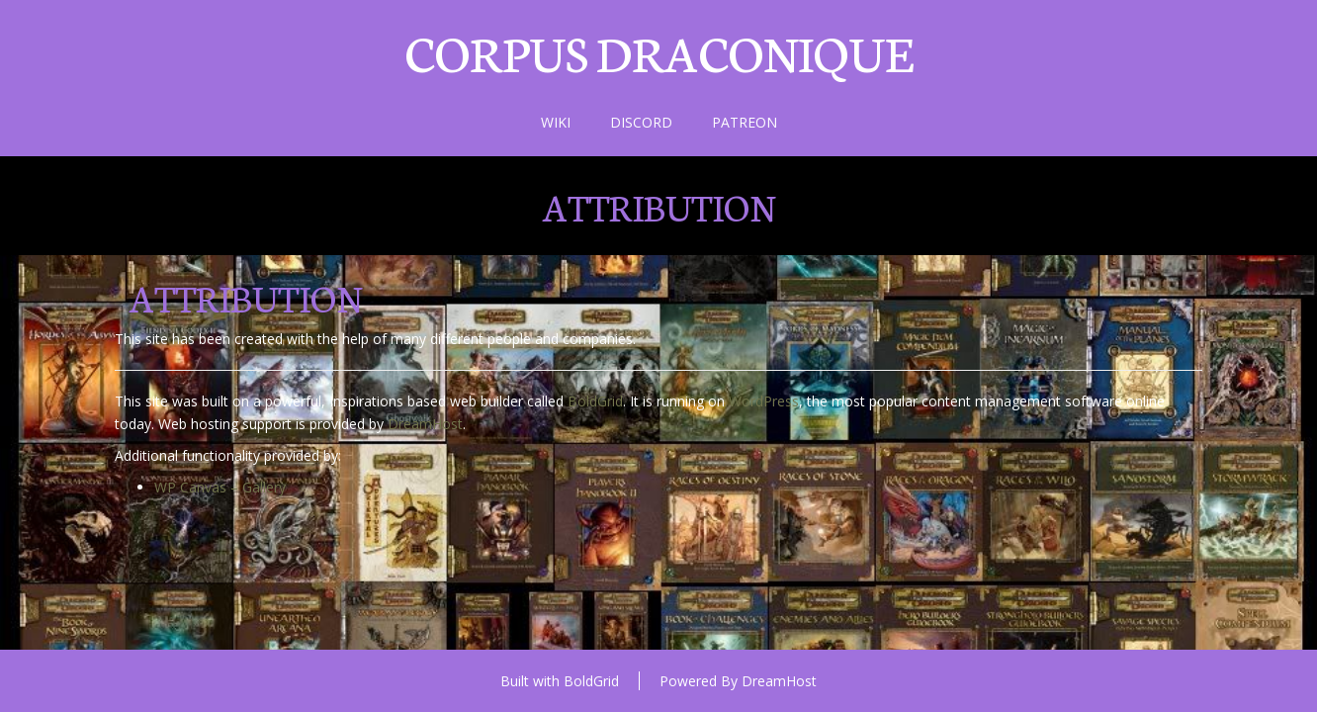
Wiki (556, 122)
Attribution (659, 205)
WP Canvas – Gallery (220, 487)
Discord (641, 122)
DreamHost (425, 423)
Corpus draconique (658, 50)
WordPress (764, 401)
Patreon (744, 122)
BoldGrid (595, 401)
